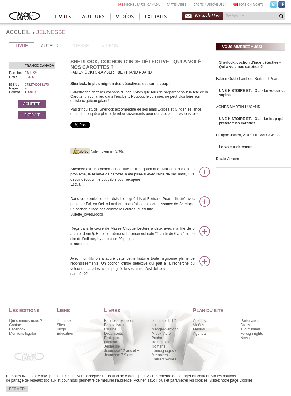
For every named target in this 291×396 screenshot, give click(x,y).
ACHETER (31, 104)
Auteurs (199, 321)
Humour (110, 342)
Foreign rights (251, 333)
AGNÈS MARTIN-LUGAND (238, 107)
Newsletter (207, 16)
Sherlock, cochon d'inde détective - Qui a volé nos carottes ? (250, 64)
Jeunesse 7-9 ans (118, 355)
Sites (61, 325)
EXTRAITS (156, 16)
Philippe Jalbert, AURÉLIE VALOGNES (248, 135)
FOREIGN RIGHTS (251, 4)
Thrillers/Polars (164, 359)
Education (65, 333)
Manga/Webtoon (165, 329)
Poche (157, 338)
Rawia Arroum (227, 159)
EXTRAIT (32, 115)
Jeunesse (64, 321)
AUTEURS (93, 16)
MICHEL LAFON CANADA (142, 4)
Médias (199, 329)
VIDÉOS (125, 16)
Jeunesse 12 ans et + (121, 351)
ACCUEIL (18, 32)
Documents (113, 333)
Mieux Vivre (161, 333)
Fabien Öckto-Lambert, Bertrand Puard (247, 79)
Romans (158, 346)
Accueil (24, 16)
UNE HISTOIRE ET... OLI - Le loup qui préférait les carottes (251, 121)
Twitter (273, 5)
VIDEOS (110, 45)
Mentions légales (23, 333)
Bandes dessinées (119, 321)
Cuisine (110, 329)
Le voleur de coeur (235, 147)
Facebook (281, 5)
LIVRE (22, 45)
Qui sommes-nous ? (25, 321)
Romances (160, 342)
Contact (15, 325)
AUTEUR (50, 45)
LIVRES (63, 16)
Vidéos (198, 325)
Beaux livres (114, 325)
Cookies (245, 380)
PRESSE (80, 45)
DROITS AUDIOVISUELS (209, 4)
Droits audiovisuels (250, 327)
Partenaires (249, 321)
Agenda (199, 333)
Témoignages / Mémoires (164, 353)
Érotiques (112, 338)
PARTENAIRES (176, 4)
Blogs (61, 329)
